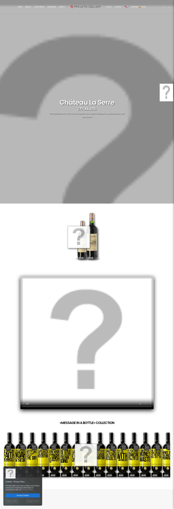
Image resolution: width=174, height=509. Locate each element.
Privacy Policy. (27, 490)
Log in (109, 7)
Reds (20, 7)
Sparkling (51, 7)
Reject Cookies (12, 501)
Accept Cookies (23, 495)
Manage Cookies (33, 501)
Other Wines (39, 7)
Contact (118, 7)
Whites (28, 7)
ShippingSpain (138, 7)
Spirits (62, 7)
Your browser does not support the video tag (87, 342)
